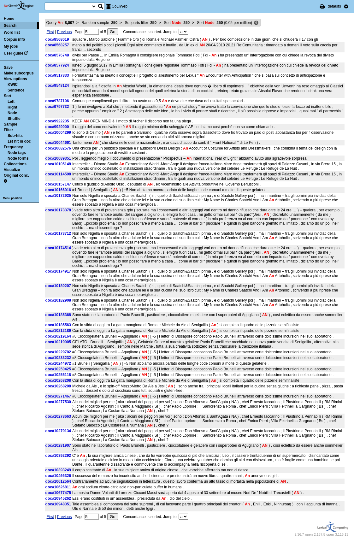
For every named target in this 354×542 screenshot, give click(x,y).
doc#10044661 (58, 142)
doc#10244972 (58, 363)
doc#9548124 (57, 85)
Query (60, 23)
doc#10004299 (58, 132)
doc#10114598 (58, 174)
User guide (13, 53)
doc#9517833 (57, 75)
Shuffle (14, 118)
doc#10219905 (58, 342)
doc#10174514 (58, 248)
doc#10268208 (58, 380)
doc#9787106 (57, 101)
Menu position (12, 198)
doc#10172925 (58, 195)
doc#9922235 (57, 121)
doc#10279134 (58, 431)
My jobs (11, 46)
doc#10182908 (58, 300)
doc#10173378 (58, 210)
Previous (64, 32)
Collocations (15, 164)
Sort (7, 96)
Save (8, 67)
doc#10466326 (58, 476)
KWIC (13, 84)
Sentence (16, 90)
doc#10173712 (58, 233)
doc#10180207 (58, 286)
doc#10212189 (58, 330)
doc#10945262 (58, 498)
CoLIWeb (119, 6)
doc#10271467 (58, 396)
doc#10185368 (58, 315)
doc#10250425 (58, 369)
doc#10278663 (58, 416)
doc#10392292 (58, 455)
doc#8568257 (57, 45)
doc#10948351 (58, 504)
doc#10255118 (58, 375)
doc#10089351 (58, 158)
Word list (12, 32)
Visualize (12, 170)
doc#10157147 (58, 184)
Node (12, 113)
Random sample (99, 23)
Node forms (18, 158)
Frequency (13, 147)
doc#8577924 (57, 65)
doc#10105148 (58, 164)
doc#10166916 (58, 190)
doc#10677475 (58, 493)
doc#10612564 (58, 481)
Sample (10, 124)
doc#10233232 (58, 358)
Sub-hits (15, 135)
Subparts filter (140, 23)
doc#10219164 (58, 336)
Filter (8, 130)
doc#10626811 (58, 487)
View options (15, 79)
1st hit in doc (19, 141)
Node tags (17, 152)
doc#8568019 (57, 39)
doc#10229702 (58, 352)
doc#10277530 (58, 402)
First (50, 32)
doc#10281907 (58, 445)
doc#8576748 (57, 55)
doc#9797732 (57, 106)
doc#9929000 (57, 127)
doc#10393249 (58, 470)
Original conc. (16, 175)
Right (12, 107)
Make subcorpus (19, 73)
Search (10, 25)
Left (11, 101)
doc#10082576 (58, 148)
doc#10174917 (58, 271)
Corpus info (14, 39)
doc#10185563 (58, 325)
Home (9, 18)
